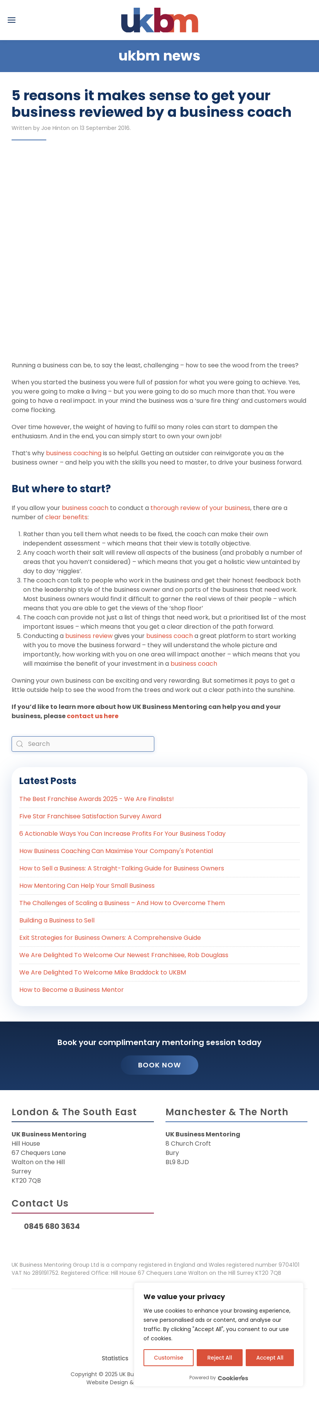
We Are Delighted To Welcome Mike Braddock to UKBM (102, 972)
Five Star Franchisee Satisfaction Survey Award (90, 816)
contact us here (92, 716)
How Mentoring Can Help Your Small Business (87, 885)
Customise (168, 1358)
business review (89, 635)
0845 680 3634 (52, 1226)
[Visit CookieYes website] (233, 1377)
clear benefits (66, 517)
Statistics (115, 1358)
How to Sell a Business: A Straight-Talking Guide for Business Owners (121, 868)
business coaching (73, 453)
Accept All (270, 1358)
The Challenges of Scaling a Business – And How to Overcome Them (122, 903)
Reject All (220, 1358)
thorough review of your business (200, 507)
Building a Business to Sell (57, 920)
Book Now (159, 1065)
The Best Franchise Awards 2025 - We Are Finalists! (96, 798)
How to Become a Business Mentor (71, 989)
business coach (84, 507)
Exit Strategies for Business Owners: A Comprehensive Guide (110, 937)
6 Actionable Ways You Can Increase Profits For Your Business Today (122, 833)
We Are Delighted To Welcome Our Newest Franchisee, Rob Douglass (123, 955)
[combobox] (83, 744)
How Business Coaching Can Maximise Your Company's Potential (116, 851)
